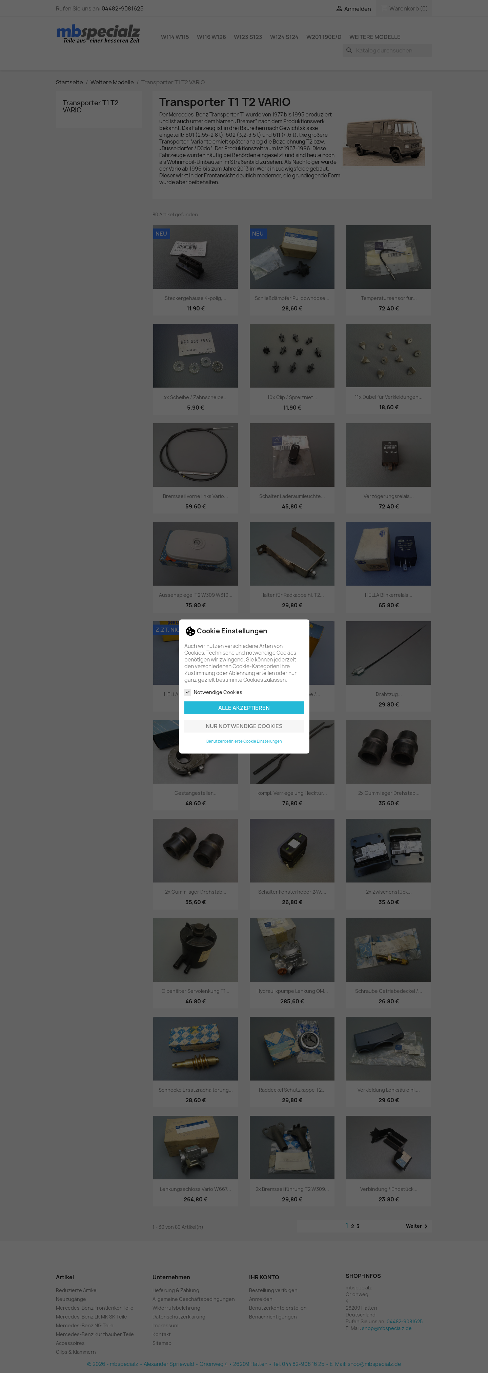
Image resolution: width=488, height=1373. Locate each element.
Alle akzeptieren (244, 708)
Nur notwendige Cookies (244, 726)
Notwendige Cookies (213, 692)
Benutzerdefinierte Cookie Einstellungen (244, 741)
